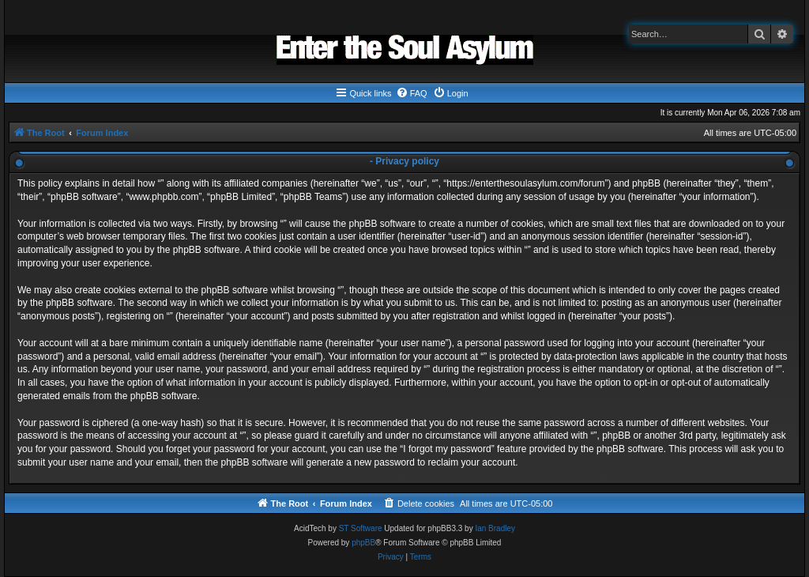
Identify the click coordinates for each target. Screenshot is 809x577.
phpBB (363, 542)
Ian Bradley (495, 528)
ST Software (360, 528)
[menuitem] (411, 93)
